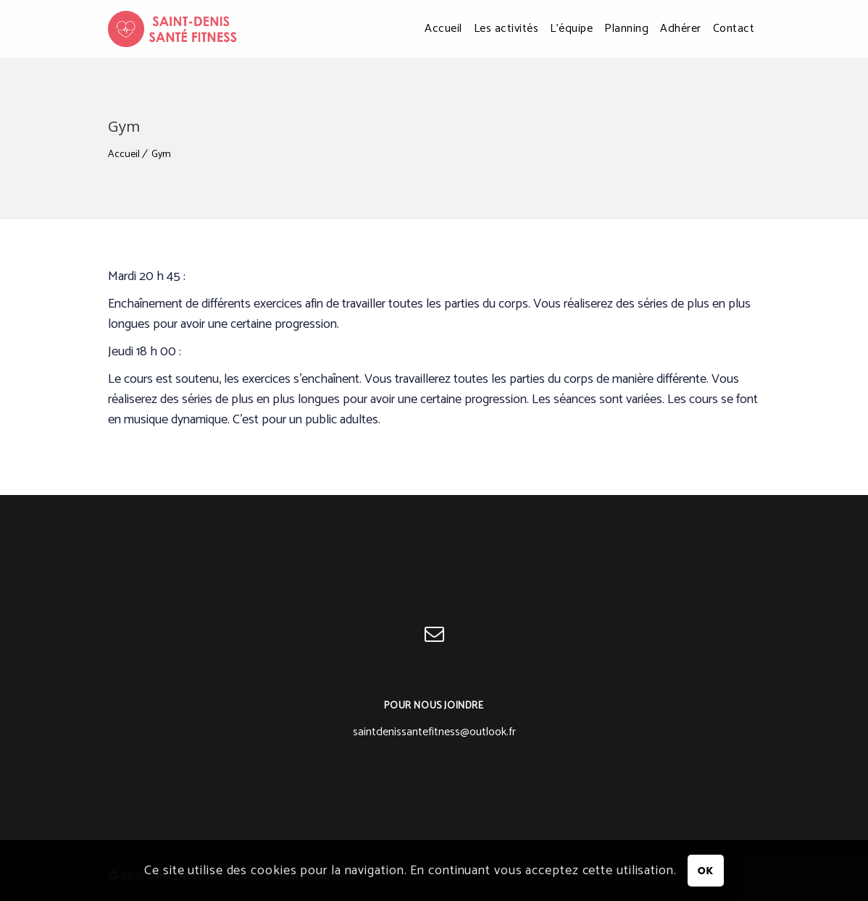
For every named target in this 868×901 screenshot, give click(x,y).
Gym (161, 154)
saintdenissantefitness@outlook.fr (434, 732)
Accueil (443, 28)
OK (706, 870)
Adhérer (680, 28)
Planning (626, 28)
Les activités (506, 28)
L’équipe (571, 28)
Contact (734, 28)
